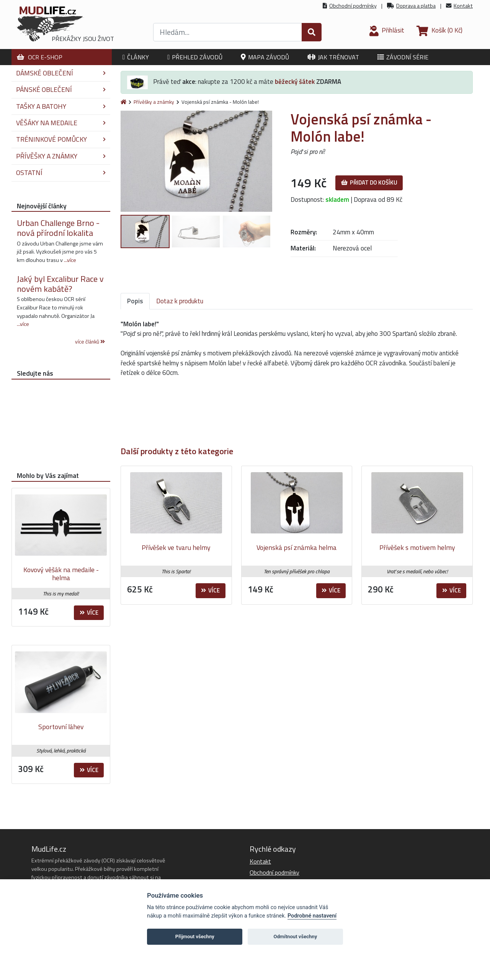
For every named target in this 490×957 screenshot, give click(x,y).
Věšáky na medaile (61, 123)
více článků (90, 341)
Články (135, 57)
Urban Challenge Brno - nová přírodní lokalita (58, 227)
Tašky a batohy (61, 106)
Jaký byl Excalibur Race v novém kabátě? (60, 283)
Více (210, 590)
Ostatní (61, 172)
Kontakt (463, 6)
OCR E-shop (39, 57)
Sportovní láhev (60, 726)
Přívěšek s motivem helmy (417, 547)
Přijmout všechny (194, 936)
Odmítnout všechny (295, 936)
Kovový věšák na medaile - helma (61, 573)
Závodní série (402, 57)
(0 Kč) (439, 30)
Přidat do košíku (369, 182)
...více (70, 260)
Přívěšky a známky (154, 102)
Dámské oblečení (61, 73)
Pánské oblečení (61, 89)
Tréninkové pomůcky (61, 139)
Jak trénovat (333, 57)
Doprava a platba (416, 6)
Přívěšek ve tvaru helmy (176, 547)
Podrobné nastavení (311, 916)
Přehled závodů (194, 57)
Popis (135, 301)
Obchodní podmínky (353, 6)
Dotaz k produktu (179, 301)
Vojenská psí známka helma (296, 547)
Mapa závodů (265, 57)
